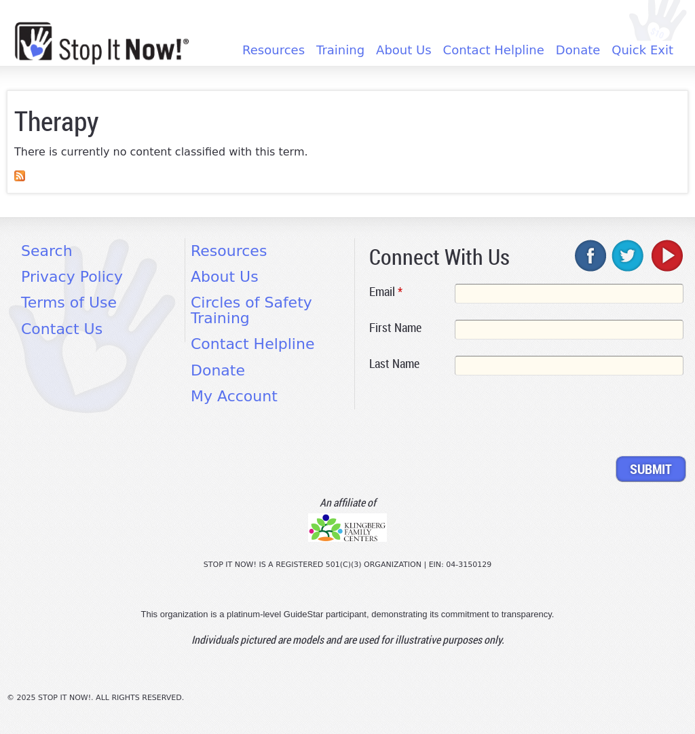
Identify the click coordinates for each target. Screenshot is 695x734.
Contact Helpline (493, 50)
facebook (591, 255)
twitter (628, 255)
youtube (666, 255)
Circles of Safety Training (251, 310)
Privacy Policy (72, 276)
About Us (404, 50)
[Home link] (102, 43)
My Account (234, 396)
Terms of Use (69, 302)
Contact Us (61, 328)
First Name (395, 327)
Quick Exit (642, 50)
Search (47, 250)
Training (340, 50)
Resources (273, 50)
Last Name (394, 363)
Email (385, 291)
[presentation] (472, 418)
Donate (578, 50)
